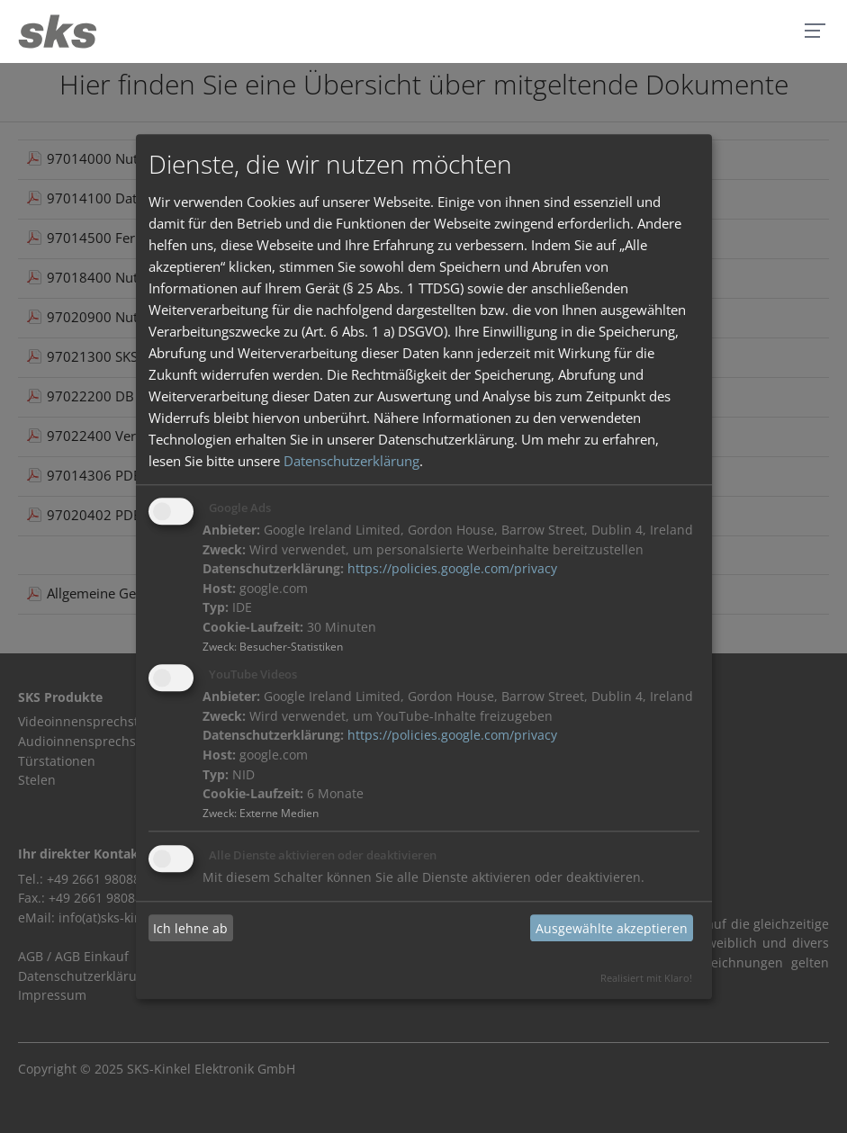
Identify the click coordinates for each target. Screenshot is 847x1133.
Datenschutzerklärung (351, 462)
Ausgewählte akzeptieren (612, 928)
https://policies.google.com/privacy (452, 570)
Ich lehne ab (190, 928)
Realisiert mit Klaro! (646, 978)
